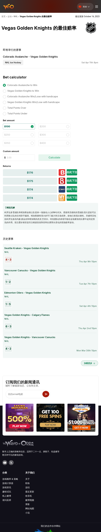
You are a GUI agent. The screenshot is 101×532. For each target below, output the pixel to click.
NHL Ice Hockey (13, 62)
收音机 (28, 495)
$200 (43, 126)
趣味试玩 (6, 491)
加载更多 (89, 363)
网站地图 (29, 508)
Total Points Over (16, 107)
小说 (27, 512)
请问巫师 (6, 500)
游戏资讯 (6, 487)
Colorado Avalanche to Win (22, 85)
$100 (7, 126)
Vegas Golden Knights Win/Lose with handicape (33, 102)
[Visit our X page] (11, 462)
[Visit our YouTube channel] (4, 462)
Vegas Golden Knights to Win (23, 90)
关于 (27, 479)
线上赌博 (6, 495)
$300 (43, 134)
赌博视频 (29, 500)
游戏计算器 (7, 483)
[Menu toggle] (96, 6)
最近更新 (29, 491)
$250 (7, 134)
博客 (27, 504)
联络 (27, 483)
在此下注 (72, 172)
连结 (27, 487)
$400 (43, 143)
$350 (7, 143)
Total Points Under (17, 113)
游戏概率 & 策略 (10, 479)
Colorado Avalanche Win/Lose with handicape (32, 96)
